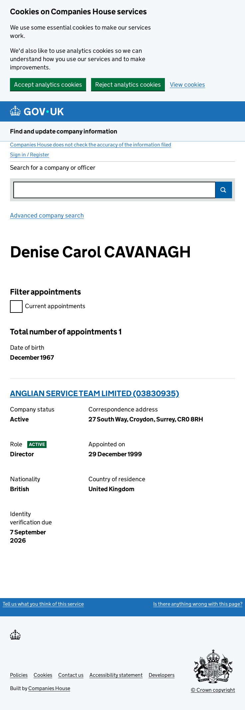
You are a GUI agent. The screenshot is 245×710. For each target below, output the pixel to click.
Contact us (70, 675)
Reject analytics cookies (128, 84)
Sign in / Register (29, 154)
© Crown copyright (213, 690)
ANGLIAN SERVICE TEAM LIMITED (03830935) (94, 393)
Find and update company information (63, 131)
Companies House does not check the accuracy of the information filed (90, 144)
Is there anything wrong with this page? (197, 604)
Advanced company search (47, 215)
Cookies (43, 675)
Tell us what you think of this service (43, 604)
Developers (162, 675)
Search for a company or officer (52, 167)
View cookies (187, 84)
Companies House (49, 688)
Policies (19, 675)
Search (223, 190)
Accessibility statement (116, 675)
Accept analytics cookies (48, 84)
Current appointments (47, 307)
